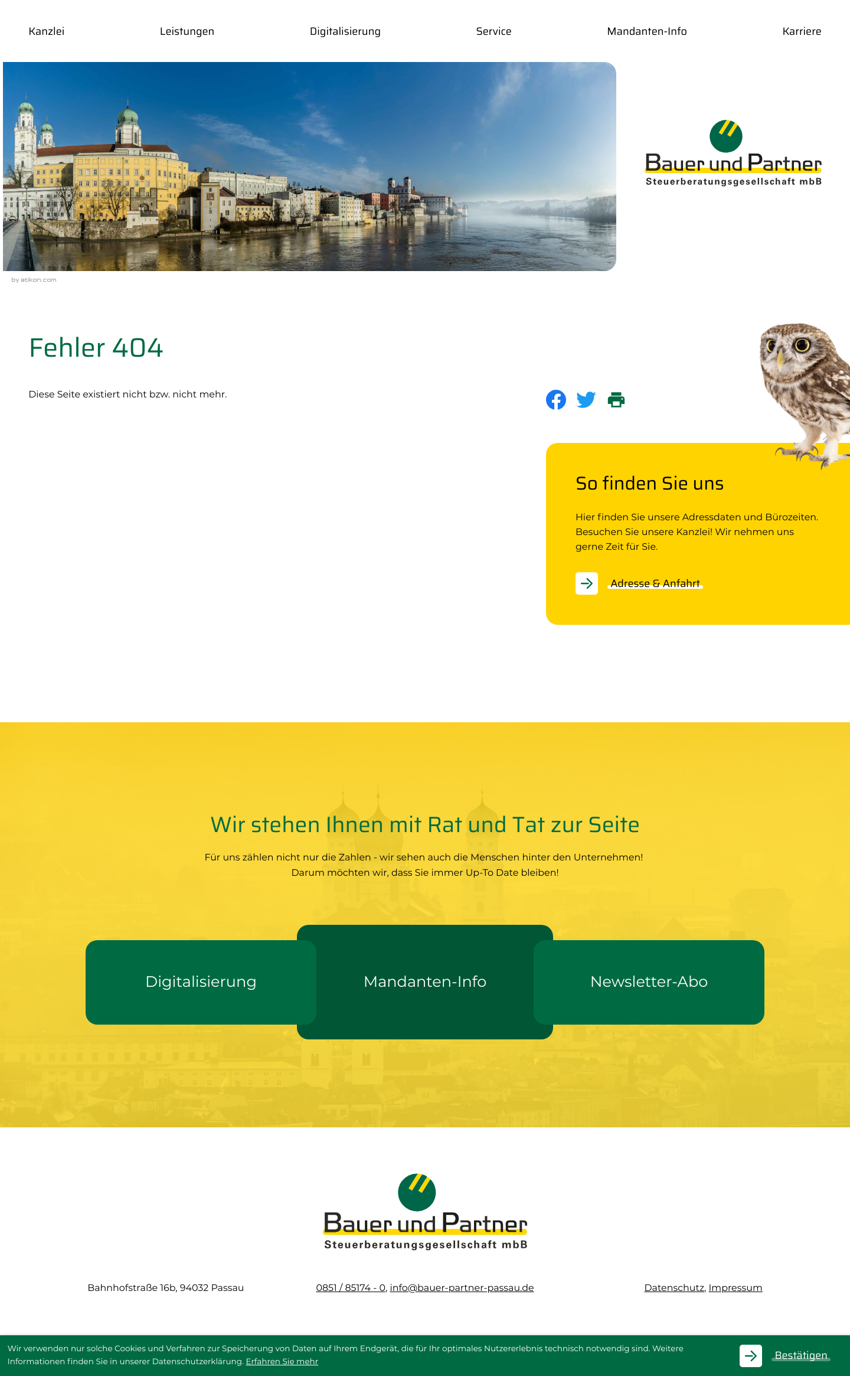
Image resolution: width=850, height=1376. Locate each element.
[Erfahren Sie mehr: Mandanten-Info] (425, 982)
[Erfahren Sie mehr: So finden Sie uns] (645, 583)
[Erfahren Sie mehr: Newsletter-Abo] (649, 982)
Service (493, 31)
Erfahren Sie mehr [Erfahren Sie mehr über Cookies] (282, 1362)
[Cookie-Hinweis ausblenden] (791, 1356)
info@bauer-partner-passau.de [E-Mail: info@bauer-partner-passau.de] (462, 1287)
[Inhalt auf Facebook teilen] (561, 400)
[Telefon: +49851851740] (350, 1287)
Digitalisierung (345, 31)
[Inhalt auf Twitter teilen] (591, 400)
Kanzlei (46, 31)
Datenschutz (674, 1287)
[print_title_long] (621, 400)
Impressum (736, 1287)
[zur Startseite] (733, 153)
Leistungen (187, 31)
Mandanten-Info (647, 31)
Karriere (801, 31)
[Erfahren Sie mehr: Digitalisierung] (201, 982)
